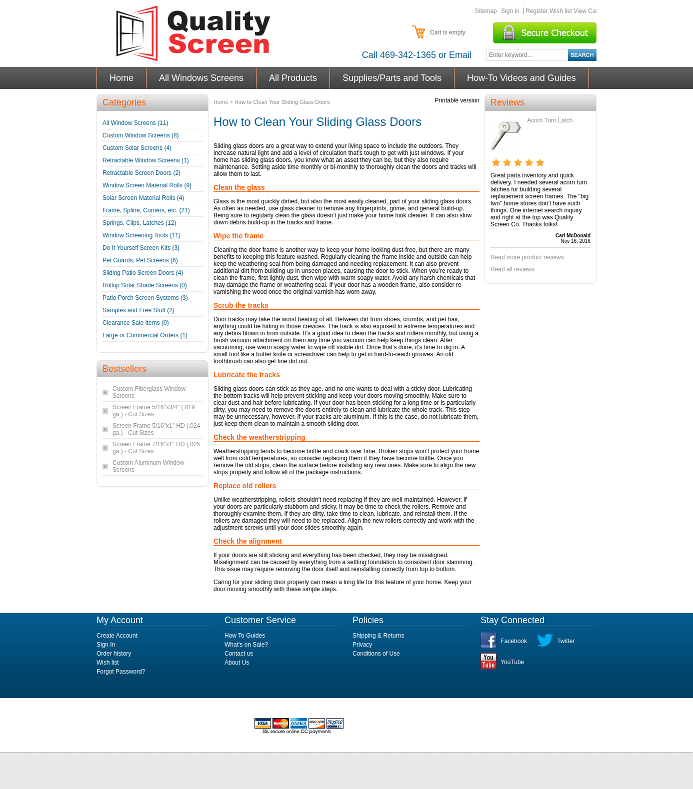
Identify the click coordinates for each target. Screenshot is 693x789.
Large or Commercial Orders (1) (145, 335)
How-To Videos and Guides (521, 78)
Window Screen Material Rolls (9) (147, 185)
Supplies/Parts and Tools (392, 78)
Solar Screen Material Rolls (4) (143, 197)
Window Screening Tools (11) (141, 235)
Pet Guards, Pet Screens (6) (140, 260)
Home (122, 78)
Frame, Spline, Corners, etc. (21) (146, 210)
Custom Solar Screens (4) (137, 147)
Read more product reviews (527, 257)
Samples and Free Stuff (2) (138, 310)
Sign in (510, 10)
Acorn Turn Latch (549, 120)
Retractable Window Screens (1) (145, 160)
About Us (236, 662)
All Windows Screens (201, 78)
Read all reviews (512, 269)
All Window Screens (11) (135, 122)
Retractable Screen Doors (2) (141, 172)
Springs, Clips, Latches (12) (139, 222)
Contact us (238, 653)
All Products (293, 78)
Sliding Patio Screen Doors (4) (142, 272)
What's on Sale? (246, 644)
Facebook (513, 641)
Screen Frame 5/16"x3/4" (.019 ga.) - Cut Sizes (153, 411)
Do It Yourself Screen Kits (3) (141, 247)
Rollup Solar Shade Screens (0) (144, 285)
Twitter (565, 641)
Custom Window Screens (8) (140, 135)
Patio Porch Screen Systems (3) (145, 297)
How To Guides (244, 635)
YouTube (512, 662)
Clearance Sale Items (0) (135, 322)
